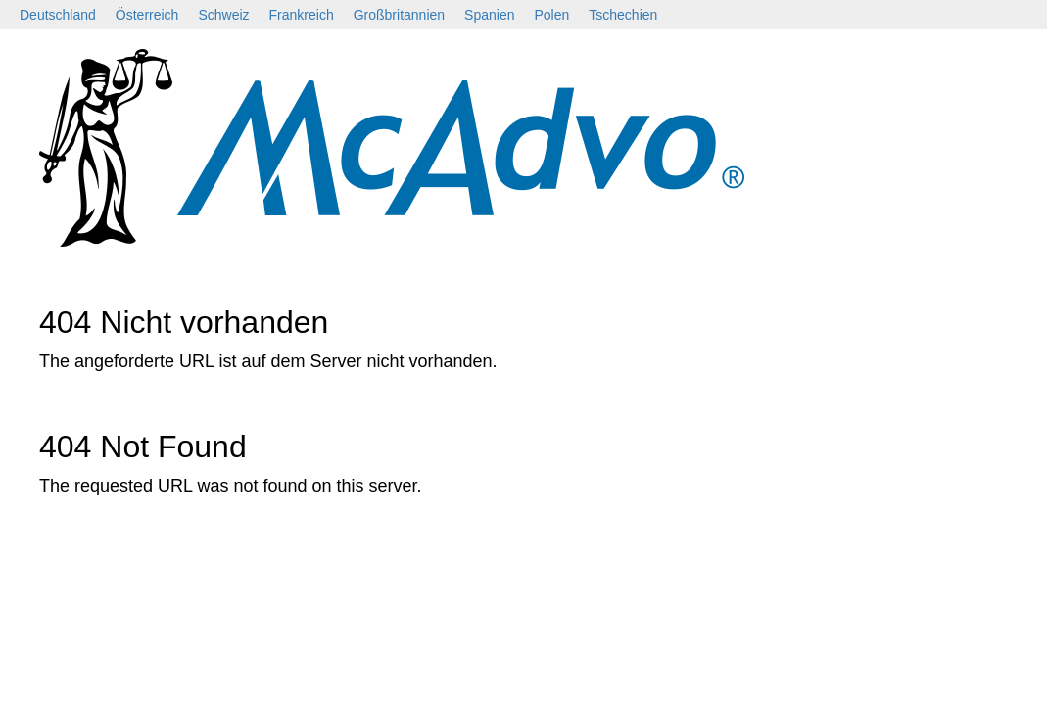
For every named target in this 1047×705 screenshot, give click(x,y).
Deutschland (58, 15)
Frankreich (301, 15)
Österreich (147, 15)
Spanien (489, 15)
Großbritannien (399, 15)
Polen (551, 15)
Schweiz (223, 15)
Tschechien (623, 15)
